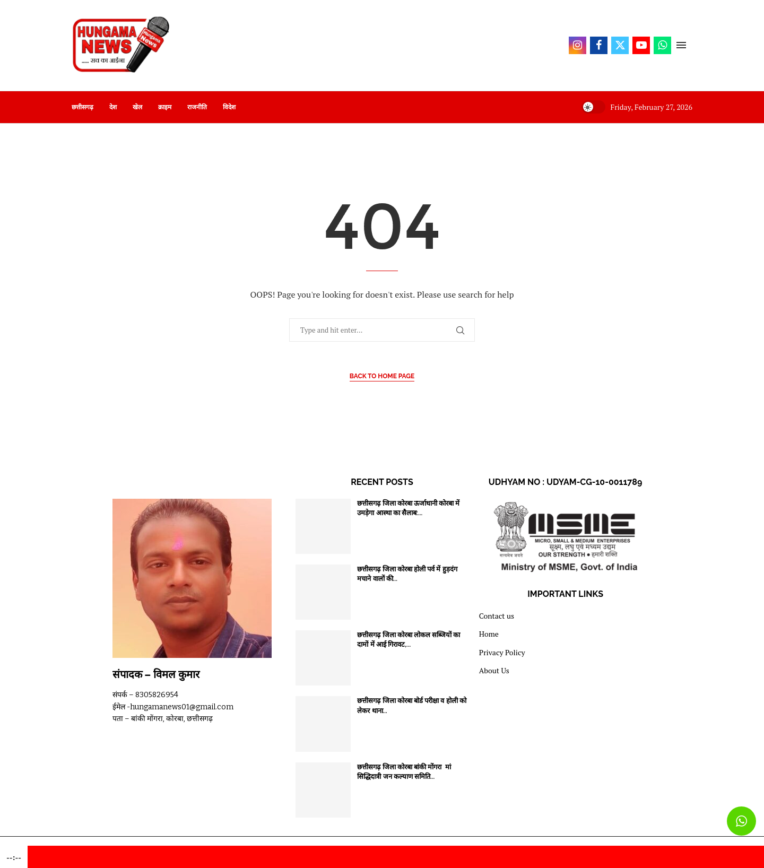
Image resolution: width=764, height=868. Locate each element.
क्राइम (164, 107)
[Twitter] (620, 45)
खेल (137, 107)
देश (113, 107)
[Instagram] (577, 45)
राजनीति (197, 107)
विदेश (229, 107)
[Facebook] (598, 45)
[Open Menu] (681, 45)
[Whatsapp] (662, 45)
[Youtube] (641, 45)
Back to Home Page (382, 376)
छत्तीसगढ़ (82, 107)
